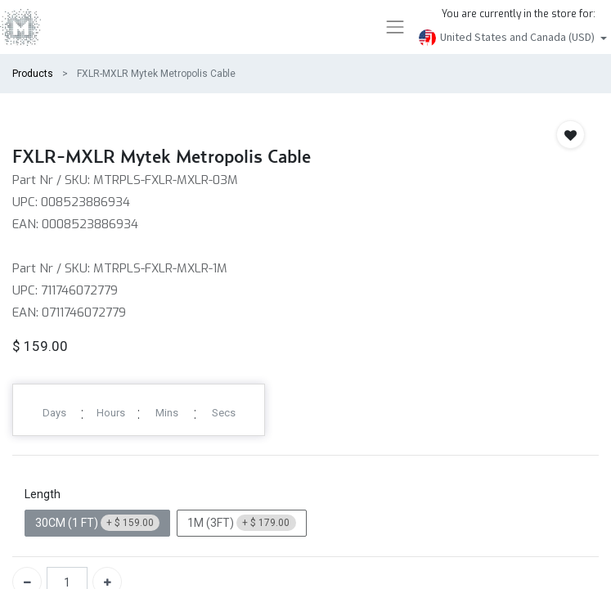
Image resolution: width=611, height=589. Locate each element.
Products (32, 73)
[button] (570, 134)
